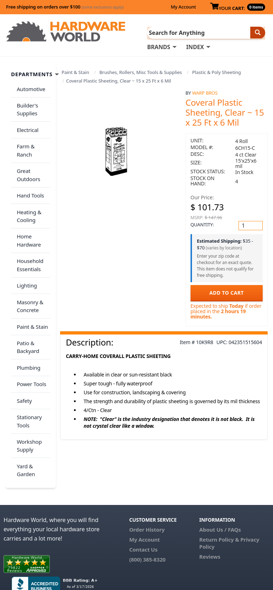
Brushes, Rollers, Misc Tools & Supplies (140, 72)
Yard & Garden (24, 416)
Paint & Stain (75, 72)
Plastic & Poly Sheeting (216, 72)
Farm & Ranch (32, 137)
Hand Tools (29, 173)
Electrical (26, 123)
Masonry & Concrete (28, 272)
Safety (22, 354)
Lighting (25, 253)
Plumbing (27, 326)
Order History (147, 477)
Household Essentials (28, 235)
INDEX (195, 47)
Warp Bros (205, 92)
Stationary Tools (27, 372)
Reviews (209, 505)
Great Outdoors (27, 155)
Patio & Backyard (26, 308)
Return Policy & (219, 487)
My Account (183, 7)
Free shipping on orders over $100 (65, 7)
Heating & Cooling (27, 191)
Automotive (29, 87)
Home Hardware (27, 213)
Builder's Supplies (26, 105)
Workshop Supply (27, 394)
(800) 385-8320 (147, 507)
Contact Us (143, 497)
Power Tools (30, 340)
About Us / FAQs (220, 477)
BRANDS (158, 47)
